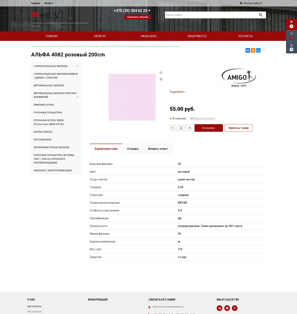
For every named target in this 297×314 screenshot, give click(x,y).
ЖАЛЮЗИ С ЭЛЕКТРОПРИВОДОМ (53, 164)
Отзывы (132, 142)
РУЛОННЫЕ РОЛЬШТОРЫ (48, 106)
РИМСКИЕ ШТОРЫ (44, 98)
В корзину (208, 121)
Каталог (49, 3)
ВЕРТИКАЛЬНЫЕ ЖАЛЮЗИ (49, 79)
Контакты (245, 29)
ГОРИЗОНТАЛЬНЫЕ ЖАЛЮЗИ (56, 60)
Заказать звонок (137, 17)
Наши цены (148, 29)
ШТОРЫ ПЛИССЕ (43, 125)
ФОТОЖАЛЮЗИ (42, 133)
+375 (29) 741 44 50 (184, 308)
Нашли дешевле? (202, 112)
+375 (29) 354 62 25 (162, 308)
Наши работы (197, 29)
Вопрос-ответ (158, 142)
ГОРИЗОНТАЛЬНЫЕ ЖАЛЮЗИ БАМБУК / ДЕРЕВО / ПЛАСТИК (56, 69)
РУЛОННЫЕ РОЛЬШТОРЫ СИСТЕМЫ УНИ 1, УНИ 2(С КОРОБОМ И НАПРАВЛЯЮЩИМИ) (54, 152)
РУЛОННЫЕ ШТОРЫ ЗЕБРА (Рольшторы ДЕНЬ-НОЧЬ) (49, 115)
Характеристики (106, 142)
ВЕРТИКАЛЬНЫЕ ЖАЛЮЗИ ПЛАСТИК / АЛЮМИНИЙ (56, 89)
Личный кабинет (251, 3)
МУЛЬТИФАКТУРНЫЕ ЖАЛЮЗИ (51, 140)
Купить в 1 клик (239, 121)
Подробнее (178, 85)
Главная (35, 3)
